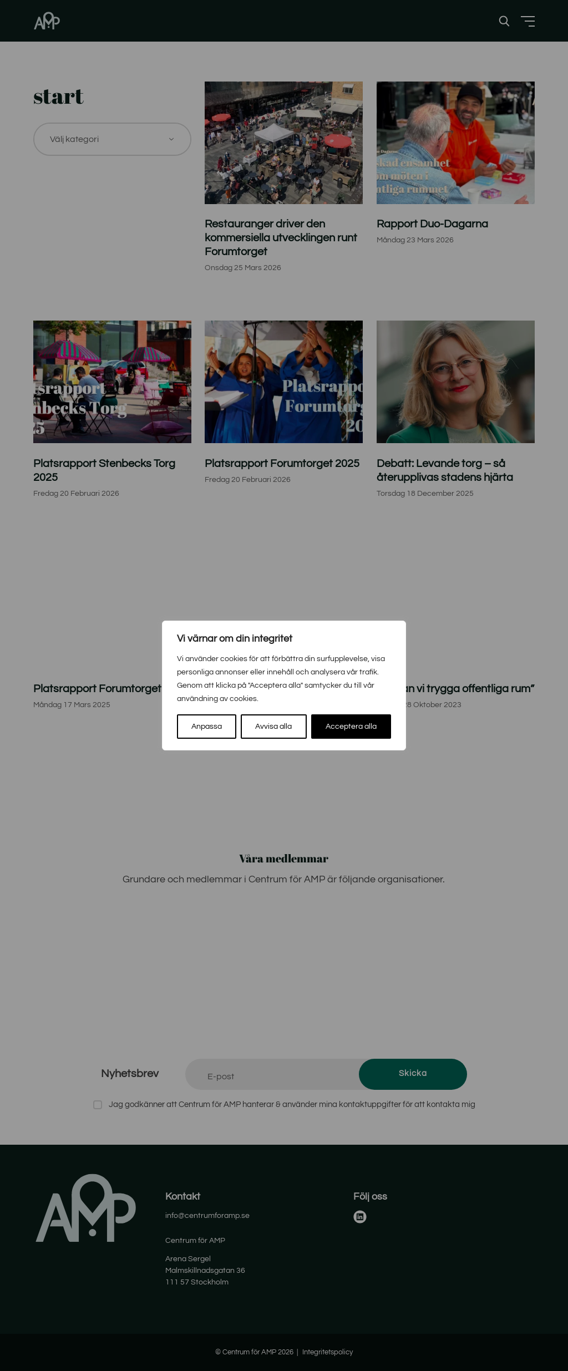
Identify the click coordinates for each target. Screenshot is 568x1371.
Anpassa (206, 726)
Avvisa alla (273, 726)
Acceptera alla (351, 726)
